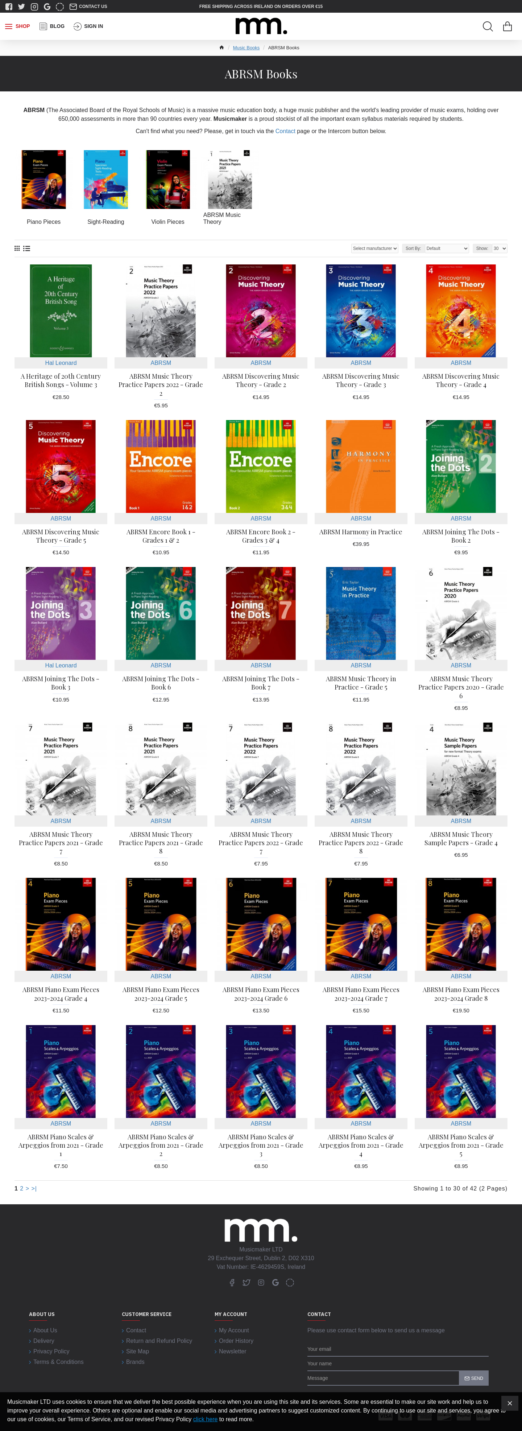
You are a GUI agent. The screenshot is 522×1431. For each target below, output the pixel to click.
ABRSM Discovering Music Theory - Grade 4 (461, 380)
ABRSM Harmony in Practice (360, 532)
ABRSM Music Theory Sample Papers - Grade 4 (461, 838)
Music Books (246, 47)
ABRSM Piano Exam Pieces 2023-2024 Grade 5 (161, 994)
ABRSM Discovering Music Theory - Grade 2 (260, 380)
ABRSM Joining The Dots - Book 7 (260, 683)
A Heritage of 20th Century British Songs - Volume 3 (61, 380)
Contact (285, 131)
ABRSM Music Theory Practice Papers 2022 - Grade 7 (261, 843)
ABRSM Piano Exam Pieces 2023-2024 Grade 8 (461, 994)
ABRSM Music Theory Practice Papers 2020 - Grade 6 (461, 687)
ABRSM (161, 363)
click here (205, 1419)
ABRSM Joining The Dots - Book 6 (160, 683)
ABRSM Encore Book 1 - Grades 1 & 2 (161, 536)
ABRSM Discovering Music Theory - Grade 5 (60, 536)
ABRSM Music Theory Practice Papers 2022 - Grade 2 (161, 385)
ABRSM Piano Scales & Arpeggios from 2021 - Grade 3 (261, 1145)
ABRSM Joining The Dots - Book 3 (60, 683)
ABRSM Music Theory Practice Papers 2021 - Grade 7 (61, 843)
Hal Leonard (60, 363)
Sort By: (413, 248)
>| (34, 1188)
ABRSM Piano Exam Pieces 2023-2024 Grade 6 (261, 994)
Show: (482, 248)
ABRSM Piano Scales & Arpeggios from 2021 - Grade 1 (60, 1145)
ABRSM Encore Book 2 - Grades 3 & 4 (260, 536)
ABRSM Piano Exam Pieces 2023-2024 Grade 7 (361, 994)
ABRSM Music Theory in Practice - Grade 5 (361, 683)
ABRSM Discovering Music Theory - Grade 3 (360, 380)
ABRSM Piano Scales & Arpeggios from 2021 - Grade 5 (461, 1145)
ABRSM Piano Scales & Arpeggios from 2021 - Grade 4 (361, 1145)
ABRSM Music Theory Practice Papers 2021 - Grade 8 (161, 843)
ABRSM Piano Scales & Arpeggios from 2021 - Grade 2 (161, 1145)
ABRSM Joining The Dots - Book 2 (461, 536)
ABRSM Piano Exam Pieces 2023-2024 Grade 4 (60, 994)
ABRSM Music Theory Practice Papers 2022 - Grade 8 (361, 843)
